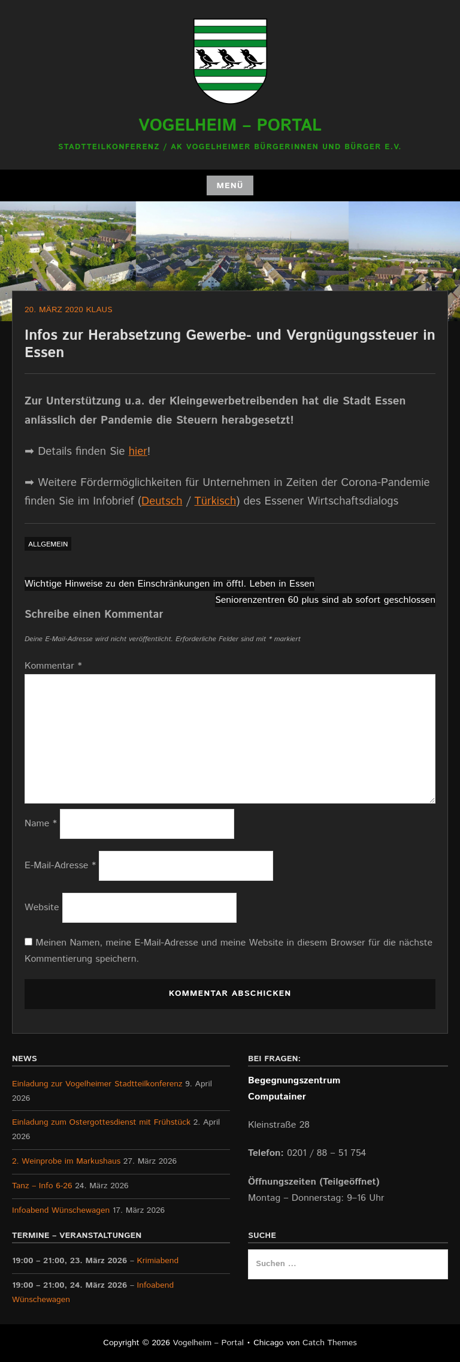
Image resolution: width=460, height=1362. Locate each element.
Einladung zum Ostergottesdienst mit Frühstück (101, 1122)
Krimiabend (158, 1261)
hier (138, 451)
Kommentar (53, 666)
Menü (229, 186)
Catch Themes (329, 1343)
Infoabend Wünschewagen (61, 1210)
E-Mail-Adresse (60, 865)
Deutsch (161, 501)
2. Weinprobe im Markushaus (66, 1161)
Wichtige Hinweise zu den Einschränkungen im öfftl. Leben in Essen (169, 584)
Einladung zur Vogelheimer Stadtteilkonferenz (97, 1084)
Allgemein (48, 544)
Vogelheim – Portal (230, 126)
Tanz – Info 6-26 (42, 1186)
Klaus (99, 310)
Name (41, 824)
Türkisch (216, 501)
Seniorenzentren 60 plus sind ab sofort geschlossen (325, 600)
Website (42, 907)
